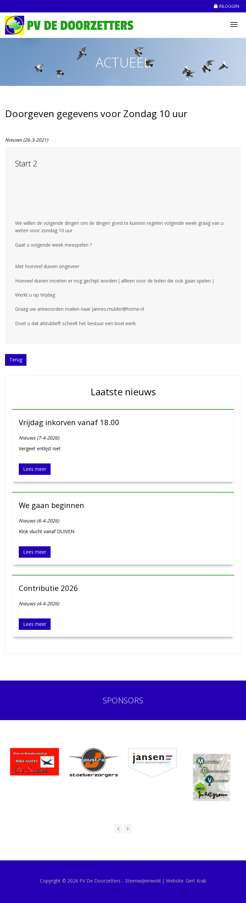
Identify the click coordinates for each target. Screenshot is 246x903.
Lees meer (34, 469)
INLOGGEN (226, 6)
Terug (15, 359)
